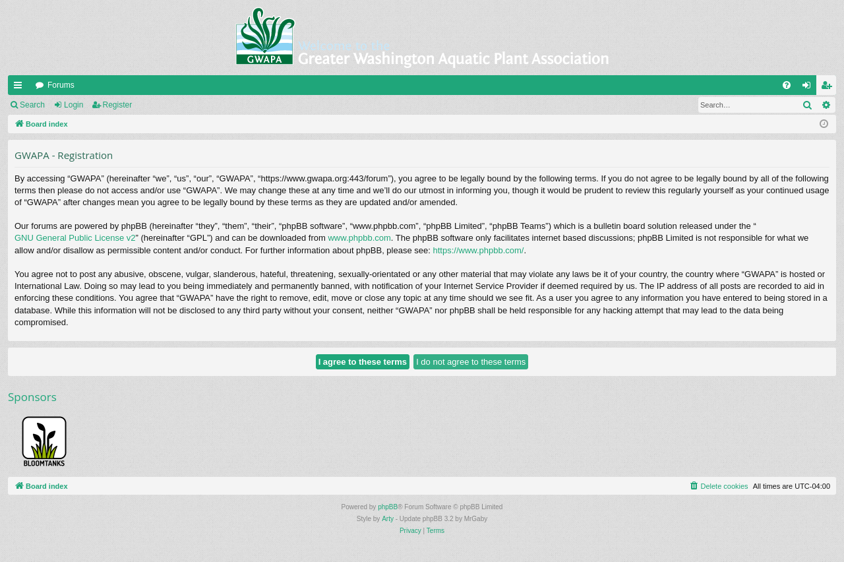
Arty (388, 518)
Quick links (20, 87)
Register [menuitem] (829, 87)
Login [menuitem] (809, 87)
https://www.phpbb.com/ (478, 250)
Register (118, 104)
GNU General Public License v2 (75, 238)
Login (73, 104)
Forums (61, 85)
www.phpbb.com (359, 238)
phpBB (388, 507)
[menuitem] (787, 85)
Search (32, 104)
